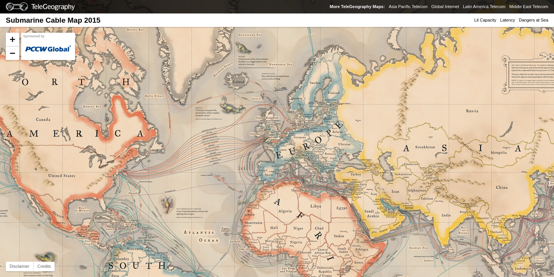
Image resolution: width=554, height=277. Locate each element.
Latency (507, 20)
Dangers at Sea (533, 20)
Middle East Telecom (528, 6)
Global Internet (445, 6)
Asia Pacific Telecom (408, 6)
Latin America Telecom (484, 6)
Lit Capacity (485, 20)
